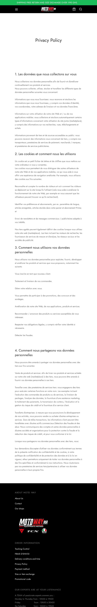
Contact (18, 503)
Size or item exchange (25, 574)
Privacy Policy (21, 563)
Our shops (19, 508)
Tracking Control (22, 548)
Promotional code (23, 579)
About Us (19, 498)
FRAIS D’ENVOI (22, 553)
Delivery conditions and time (27, 558)
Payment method (22, 568)
